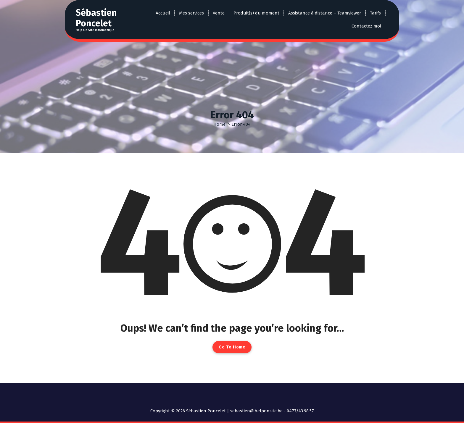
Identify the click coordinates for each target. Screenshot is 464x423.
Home (219, 124)
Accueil (163, 13)
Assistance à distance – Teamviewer (324, 13)
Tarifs (375, 13)
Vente (219, 13)
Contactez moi (366, 26)
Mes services (191, 13)
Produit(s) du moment (256, 13)
